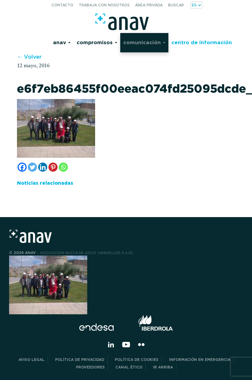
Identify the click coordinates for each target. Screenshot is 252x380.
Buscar (176, 5)
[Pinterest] (53, 167)
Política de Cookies (136, 360)
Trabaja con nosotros (104, 5)
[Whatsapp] (63, 167)
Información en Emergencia (199, 360)
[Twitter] (32, 167)
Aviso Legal (31, 360)
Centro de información (201, 42)
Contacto (62, 5)
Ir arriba (163, 367)
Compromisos (97, 42)
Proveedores (90, 367)
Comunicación (144, 42)
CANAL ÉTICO (128, 367)
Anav (62, 42)
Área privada (149, 5)
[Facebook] (22, 167)
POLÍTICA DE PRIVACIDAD (79, 360)
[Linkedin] (42, 167)
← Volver (29, 57)
